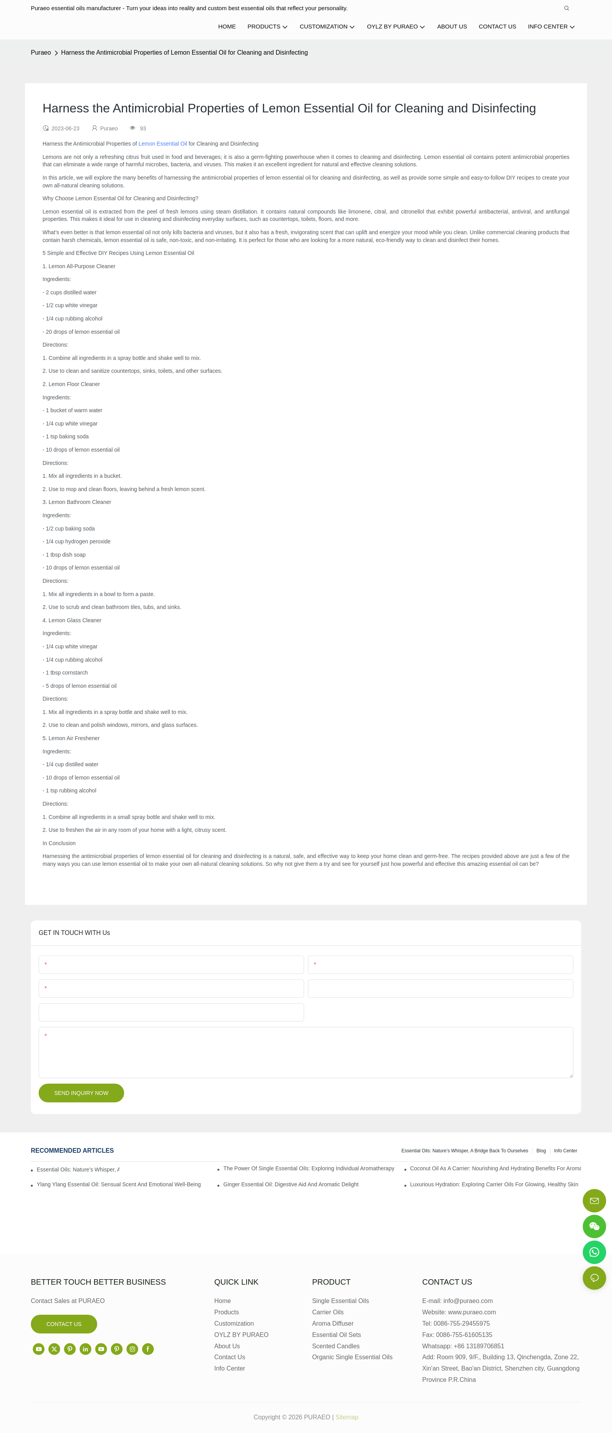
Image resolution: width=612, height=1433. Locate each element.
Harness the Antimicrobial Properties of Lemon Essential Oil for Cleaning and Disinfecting (184, 52)
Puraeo (41, 52)
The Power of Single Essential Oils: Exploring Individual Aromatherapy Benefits (308, 1168)
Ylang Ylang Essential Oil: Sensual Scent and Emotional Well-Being (119, 1184)
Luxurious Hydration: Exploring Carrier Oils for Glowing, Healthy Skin (494, 1184)
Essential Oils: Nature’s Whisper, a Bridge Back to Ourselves (465, 1151)
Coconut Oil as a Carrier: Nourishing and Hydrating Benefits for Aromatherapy (495, 1168)
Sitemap (347, 1417)
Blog (541, 1151)
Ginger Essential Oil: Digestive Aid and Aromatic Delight (290, 1184)
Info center (565, 1151)
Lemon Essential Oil (163, 144)
